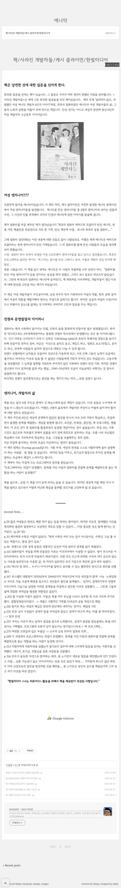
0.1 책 (17, 765)
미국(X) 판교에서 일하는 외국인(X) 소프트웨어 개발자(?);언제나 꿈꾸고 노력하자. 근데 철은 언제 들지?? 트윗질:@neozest (55, 815)
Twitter (18, 883)
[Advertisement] (60, 718)
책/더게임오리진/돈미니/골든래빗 (20, 783)
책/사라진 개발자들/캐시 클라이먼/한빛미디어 (28, 32)
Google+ (45, 883)
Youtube (36, 883)
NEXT (68, 846)
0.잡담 (9, 765)
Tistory (96, 883)
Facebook (27, 883)
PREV (53, 846)
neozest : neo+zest (21, 809)
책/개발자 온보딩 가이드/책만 (18, 795)
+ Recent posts (12, 865)
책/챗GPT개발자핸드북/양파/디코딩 (21, 789)
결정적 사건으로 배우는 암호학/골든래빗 (22, 772)
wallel (115, 883)
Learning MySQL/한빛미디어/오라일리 (22, 778)
